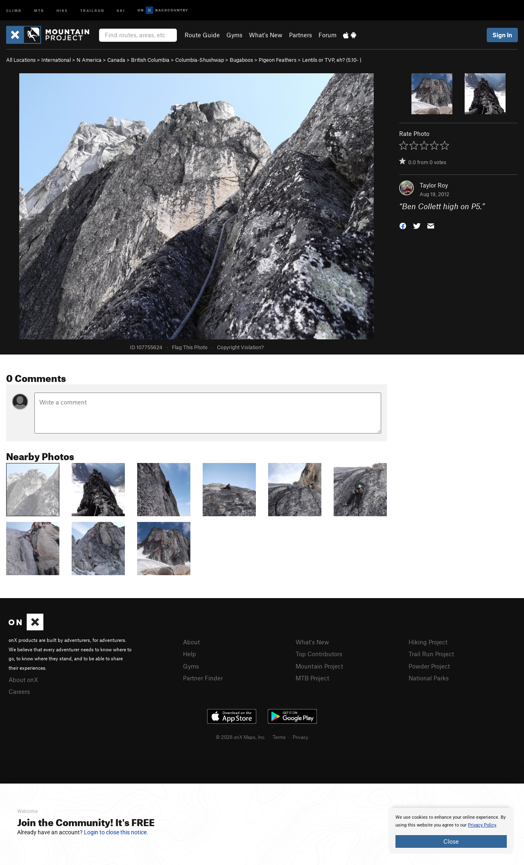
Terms (279, 737)
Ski (121, 10)
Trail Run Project (431, 653)
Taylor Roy (434, 185)
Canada (116, 59)
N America (89, 59)
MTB (39, 10)
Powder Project (429, 666)
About (191, 642)
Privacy (300, 737)
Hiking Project (428, 642)
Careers (19, 691)
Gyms (234, 34)
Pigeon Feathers (277, 59)
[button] (403, 225)
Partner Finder (203, 678)
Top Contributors (319, 653)
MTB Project (312, 678)
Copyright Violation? (240, 347)
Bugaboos (241, 59)
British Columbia (150, 59)
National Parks (429, 678)
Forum (327, 34)
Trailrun (92, 10)
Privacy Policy (482, 825)
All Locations (21, 59)
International (56, 59)
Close (451, 841)
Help (189, 653)
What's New (265, 34)
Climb (14, 10)
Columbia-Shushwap (199, 59)
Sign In (502, 34)
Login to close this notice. (116, 832)
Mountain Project (319, 666)
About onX (23, 679)
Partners (300, 34)
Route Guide (202, 34)
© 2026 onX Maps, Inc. (241, 737)
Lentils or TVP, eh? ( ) (331, 59)
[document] (451, 830)
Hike (62, 10)
